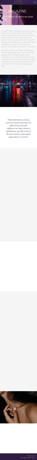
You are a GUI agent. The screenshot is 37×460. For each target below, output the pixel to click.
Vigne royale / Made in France (27, 457)
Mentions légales (31, 456)
